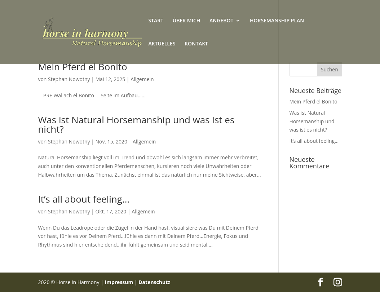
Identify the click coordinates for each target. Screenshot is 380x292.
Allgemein (142, 79)
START (155, 21)
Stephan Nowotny (69, 79)
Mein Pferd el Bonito (82, 66)
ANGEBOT (221, 21)
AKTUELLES (161, 44)
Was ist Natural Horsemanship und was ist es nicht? (136, 124)
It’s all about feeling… (83, 199)
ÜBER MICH (186, 21)
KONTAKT (196, 44)
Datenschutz (154, 282)
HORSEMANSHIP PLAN (277, 21)
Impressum (119, 282)
